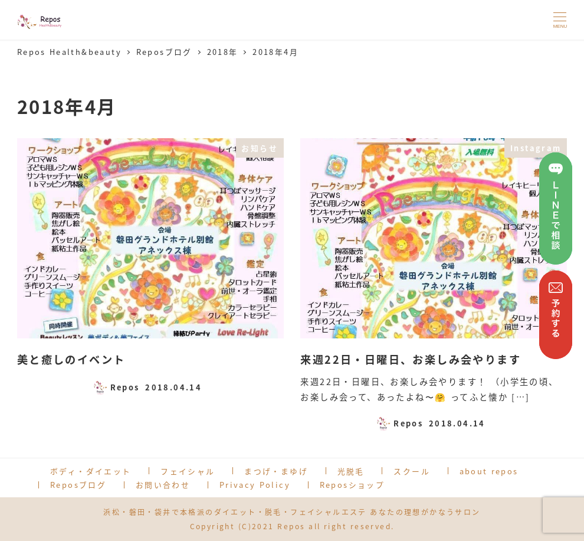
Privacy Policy (254, 484)
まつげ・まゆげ (276, 471)
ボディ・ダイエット (91, 471)
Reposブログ (78, 484)
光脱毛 (351, 471)
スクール (411, 471)
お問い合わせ (163, 484)
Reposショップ (352, 484)
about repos (489, 471)
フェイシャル (187, 471)
